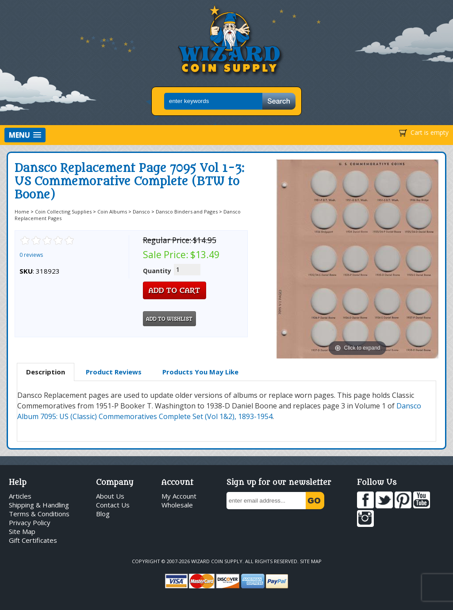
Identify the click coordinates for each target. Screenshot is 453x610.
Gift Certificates (33, 540)
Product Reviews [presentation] (114, 371)
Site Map (22, 531)
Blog (103, 513)
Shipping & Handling (39, 504)
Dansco (141, 211)
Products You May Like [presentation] (200, 371)
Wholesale (177, 504)
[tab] (45, 372)
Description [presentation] (45, 371)
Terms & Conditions (39, 513)
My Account (178, 496)
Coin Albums (112, 211)
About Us (110, 496)
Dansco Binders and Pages (187, 211)
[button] (25, 135)
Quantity (157, 271)
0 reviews (31, 255)
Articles (20, 496)
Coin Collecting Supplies (63, 211)
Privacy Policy (29, 522)
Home (22, 211)
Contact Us (113, 504)
